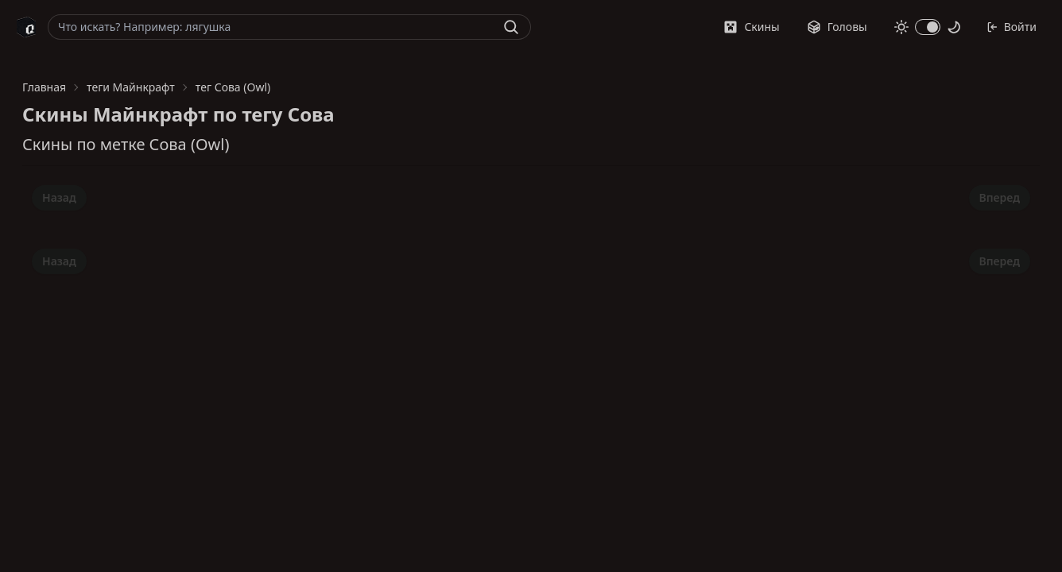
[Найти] (511, 27)
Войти (1011, 26)
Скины (751, 26)
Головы (837, 26)
